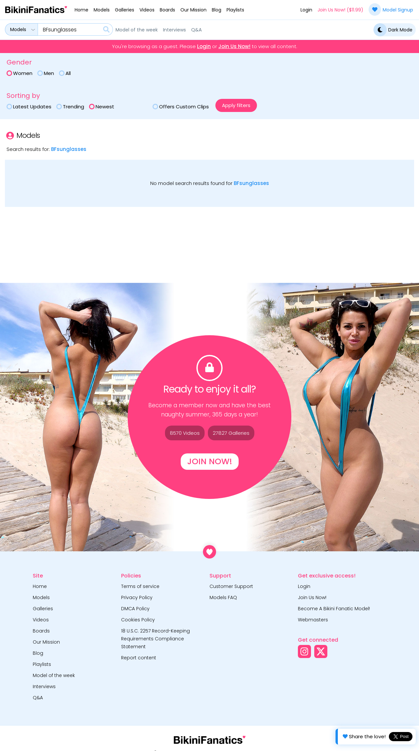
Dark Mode (392, 29)
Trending (70, 106)
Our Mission (193, 10)
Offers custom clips (181, 106)
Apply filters (236, 105)
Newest (101, 106)
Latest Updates (29, 106)
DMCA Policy (135, 608)
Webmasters (313, 619)
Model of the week (137, 30)
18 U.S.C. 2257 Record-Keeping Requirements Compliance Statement (155, 639)
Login (306, 10)
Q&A (196, 30)
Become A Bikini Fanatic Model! (334, 608)
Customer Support (231, 586)
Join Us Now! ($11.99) (340, 10)
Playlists (235, 10)
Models (102, 10)
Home (81, 10)
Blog (216, 10)
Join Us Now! (234, 46)
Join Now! (209, 461)
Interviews (174, 30)
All (65, 73)
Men (45, 73)
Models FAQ (223, 597)
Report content (138, 657)
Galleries (124, 10)
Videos (147, 10)
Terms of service (140, 586)
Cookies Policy (138, 619)
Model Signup (391, 9)
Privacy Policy (137, 597)
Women (19, 73)
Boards (167, 10)
